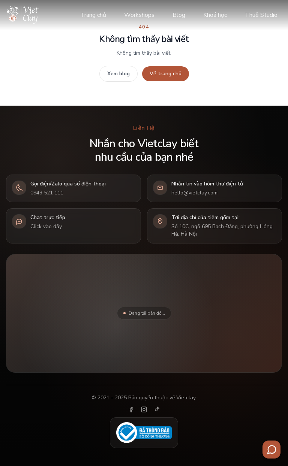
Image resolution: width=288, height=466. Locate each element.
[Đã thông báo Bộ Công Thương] (144, 432)
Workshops (139, 15)
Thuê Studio (261, 15)
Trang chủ (93, 15)
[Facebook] (131, 409)
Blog (178, 15)
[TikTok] (156, 409)
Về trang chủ (166, 73)
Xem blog (118, 73)
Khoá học (215, 15)
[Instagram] (144, 409)
